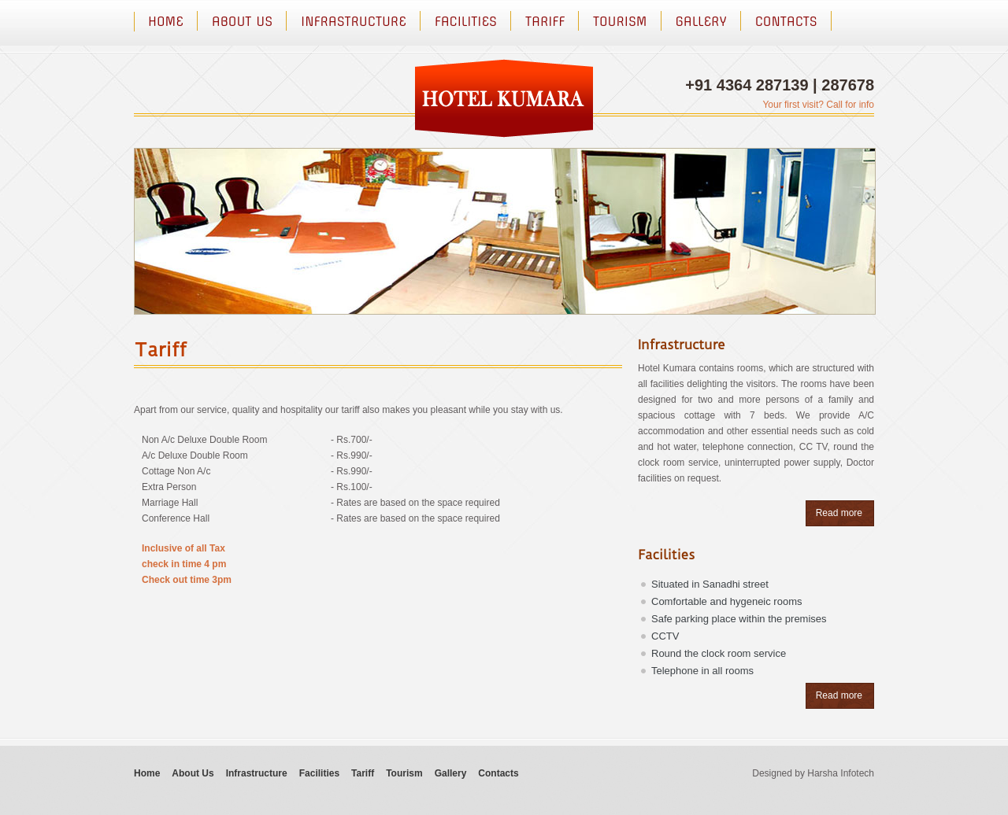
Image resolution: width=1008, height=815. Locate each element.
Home (165, 21)
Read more (839, 512)
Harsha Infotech (840, 773)
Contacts (786, 21)
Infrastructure (353, 21)
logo (504, 98)
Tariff (545, 21)
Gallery (701, 21)
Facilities (466, 21)
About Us (242, 21)
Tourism (620, 21)
